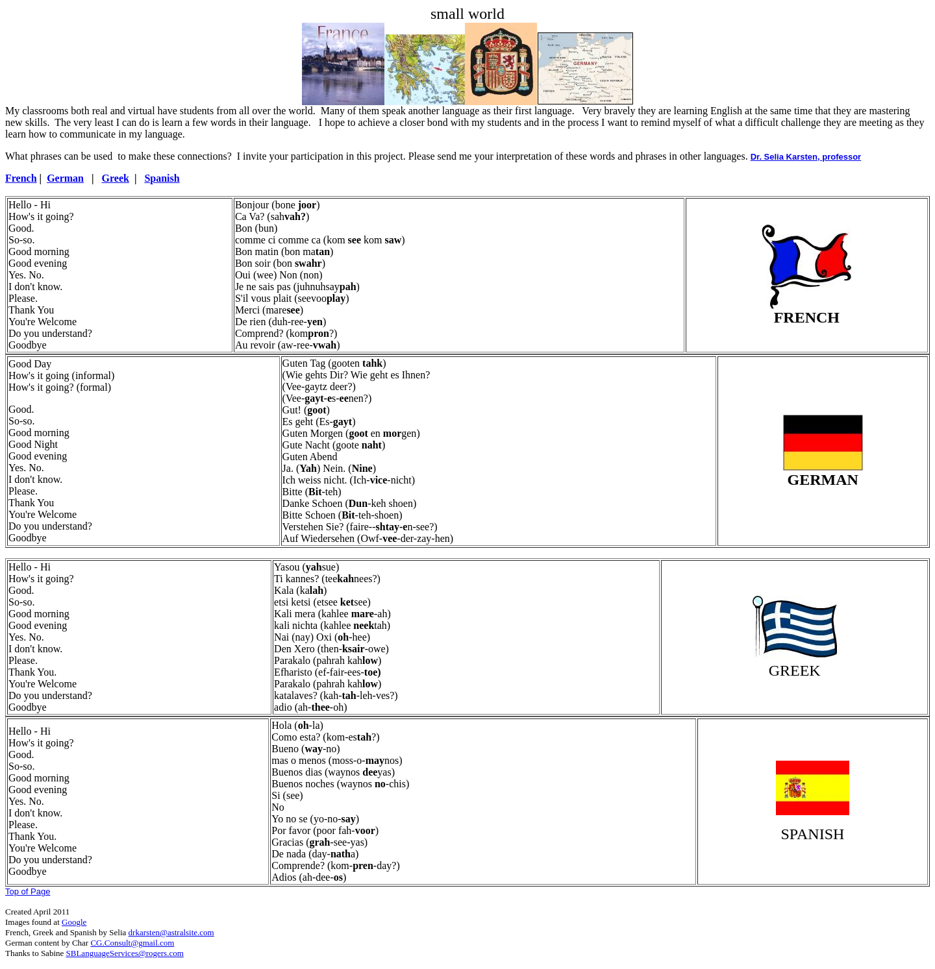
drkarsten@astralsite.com (171, 932)
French (21, 178)
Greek (115, 178)
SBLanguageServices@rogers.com (125, 953)
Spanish (161, 178)
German (65, 178)
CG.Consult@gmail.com (132, 943)
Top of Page (27, 891)
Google (74, 922)
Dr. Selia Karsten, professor (806, 157)
